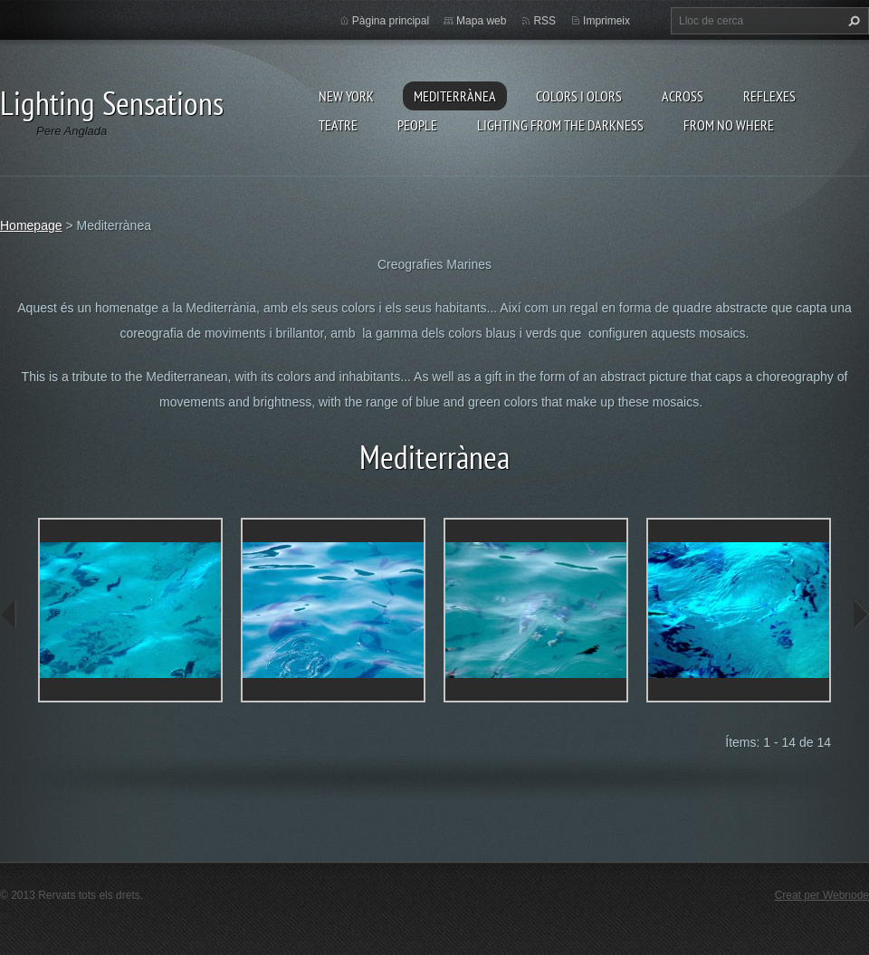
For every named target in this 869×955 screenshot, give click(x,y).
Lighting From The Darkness (560, 125)
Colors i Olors (579, 96)
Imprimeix (606, 20)
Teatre (338, 125)
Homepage (31, 225)
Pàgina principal (390, 20)
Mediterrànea (455, 96)
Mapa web (481, 20)
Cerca (851, 20)
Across (682, 96)
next (860, 614)
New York (346, 96)
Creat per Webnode (822, 895)
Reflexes (769, 96)
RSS (544, 20)
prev (9, 614)
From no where (728, 125)
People (417, 125)
